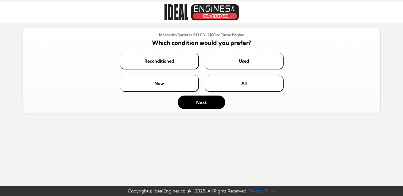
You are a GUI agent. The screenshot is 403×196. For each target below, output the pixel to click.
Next (201, 102)
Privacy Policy (261, 191)
